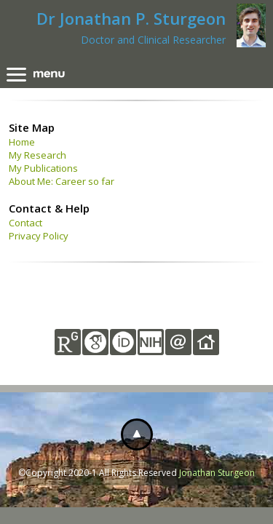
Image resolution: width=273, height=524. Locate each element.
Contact (25, 222)
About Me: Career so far (61, 181)
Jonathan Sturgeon (217, 473)
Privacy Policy (38, 235)
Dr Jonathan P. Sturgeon (131, 18)
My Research (37, 155)
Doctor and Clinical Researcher (153, 40)
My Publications (43, 168)
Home (22, 141)
